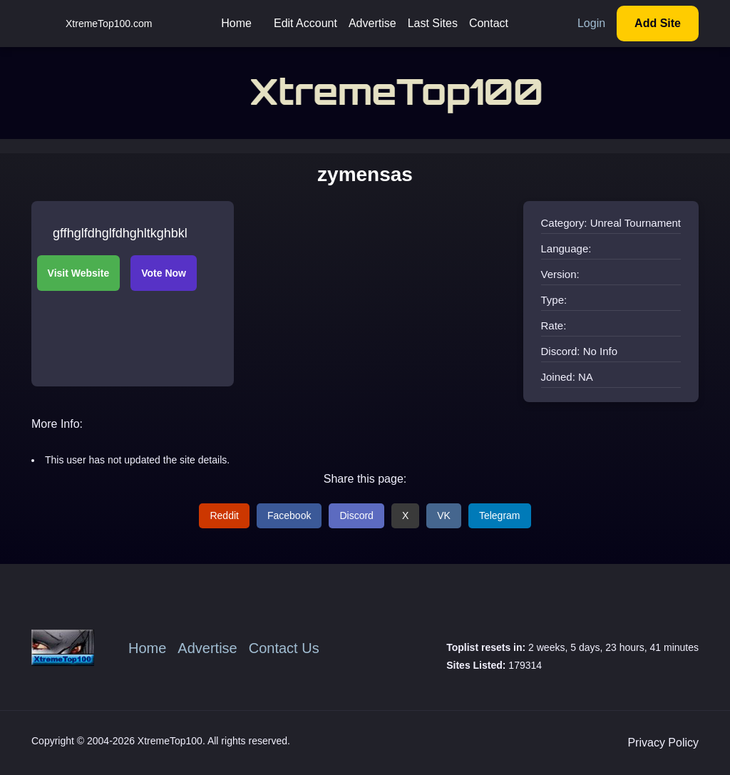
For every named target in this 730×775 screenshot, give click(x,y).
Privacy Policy (663, 742)
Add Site (657, 23)
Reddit (224, 515)
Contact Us (284, 648)
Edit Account (305, 23)
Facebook (289, 515)
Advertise (372, 23)
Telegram (499, 515)
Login (591, 23)
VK (444, 515)
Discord (356, 515)
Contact (488, 23)
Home (236, 23)
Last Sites (433, 23)
